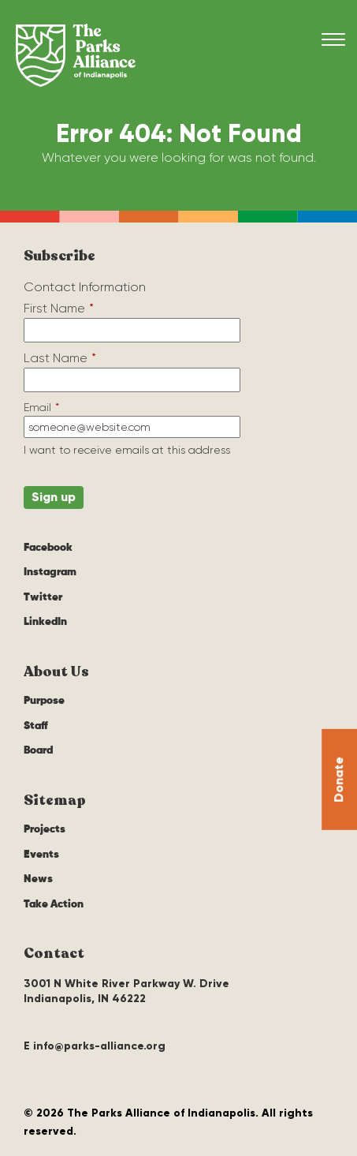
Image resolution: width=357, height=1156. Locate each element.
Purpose (44, 700)
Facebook (48, 547)
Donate (338, 779)
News (38, 879)
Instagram (50, 572)
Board (38, 750)
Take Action (54, 904)
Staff (36, 725)
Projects (44, 829)
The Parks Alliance (76, 55)
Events (41, 854)
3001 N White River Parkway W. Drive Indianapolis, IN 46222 (126, 991)
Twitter (43, 597)
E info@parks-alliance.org (94, 1046)
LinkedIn (45, 621)
